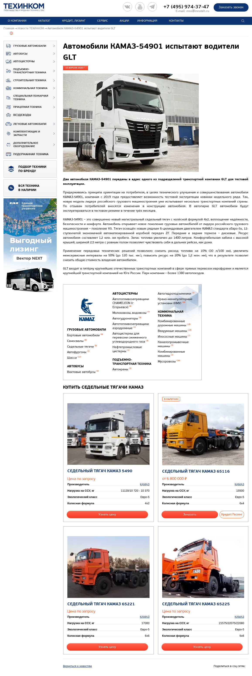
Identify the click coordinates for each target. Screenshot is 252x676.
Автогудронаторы (126, 318)
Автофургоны (78, 352)
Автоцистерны (19, 61)
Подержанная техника (26, 154)
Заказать (189, 514)
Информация (147, 20)
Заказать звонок (231, 7)
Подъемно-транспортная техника (25, 71)
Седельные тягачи (82, 346)
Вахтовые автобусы (83, 372)
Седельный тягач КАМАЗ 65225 (196, 604)
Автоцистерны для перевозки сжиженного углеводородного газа (130, 337)
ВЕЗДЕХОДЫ (17, 115)
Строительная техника (25, 80)
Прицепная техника (23, 107)
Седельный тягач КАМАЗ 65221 (101, 604)
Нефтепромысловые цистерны (127, 349)
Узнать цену (107, 514)
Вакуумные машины (174, 331)
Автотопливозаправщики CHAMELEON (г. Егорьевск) (130, 303)
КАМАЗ (144, 484)
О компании (17, 20)
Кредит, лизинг (73, 20)
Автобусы (15, 53)
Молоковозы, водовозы (131, 313)
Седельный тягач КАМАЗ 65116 (196, 471)
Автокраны (121, 369)
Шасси (74, 358)
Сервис (102, 20)
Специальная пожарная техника (26, 97)
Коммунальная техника (26, 88)
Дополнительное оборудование (21, 144)
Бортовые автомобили (85, 335)
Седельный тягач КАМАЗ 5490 (99, 471)
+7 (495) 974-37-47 (186, 7)
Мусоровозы (169, 361)
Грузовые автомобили (25, 46)
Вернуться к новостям (77, 666)
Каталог (44, 20)
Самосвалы (77, 341)
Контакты (176, 20)
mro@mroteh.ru (197, 11)
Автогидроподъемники (176, 293)
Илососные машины (174, 336)
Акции (124, 20)
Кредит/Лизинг (231, 514)
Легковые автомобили (25, 124)
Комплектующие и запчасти (22, 133)
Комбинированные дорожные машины (174, 323)
